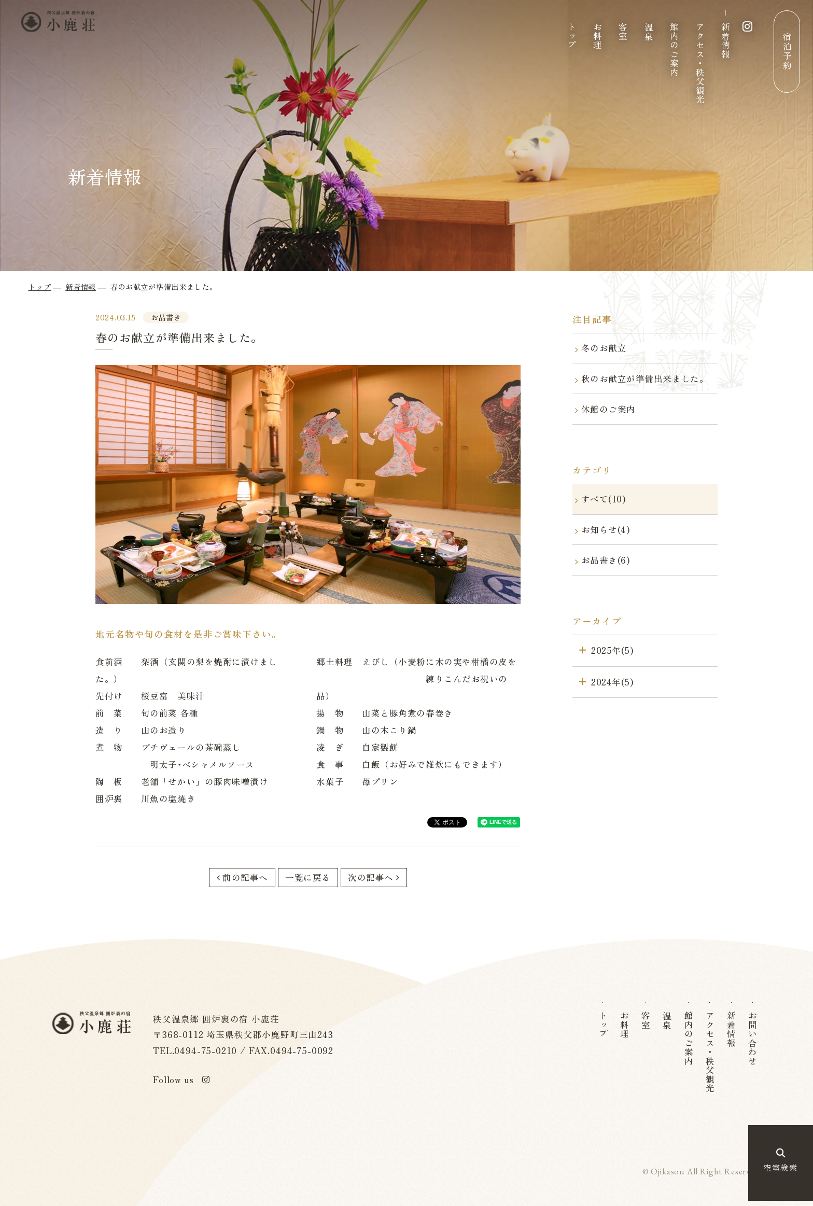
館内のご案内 (674, 49)
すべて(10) (603, 499)
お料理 (597, 36)
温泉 (648, 31)
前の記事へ (245, 877)
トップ (571, 36)
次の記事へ (371, 877)
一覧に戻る (308, 877)
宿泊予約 (787, 51)
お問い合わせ (753, 1038)
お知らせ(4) (605, 529)
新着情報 (725, 40)
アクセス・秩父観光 (700, 63)
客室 (622, 31)
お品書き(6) (605, 560)
